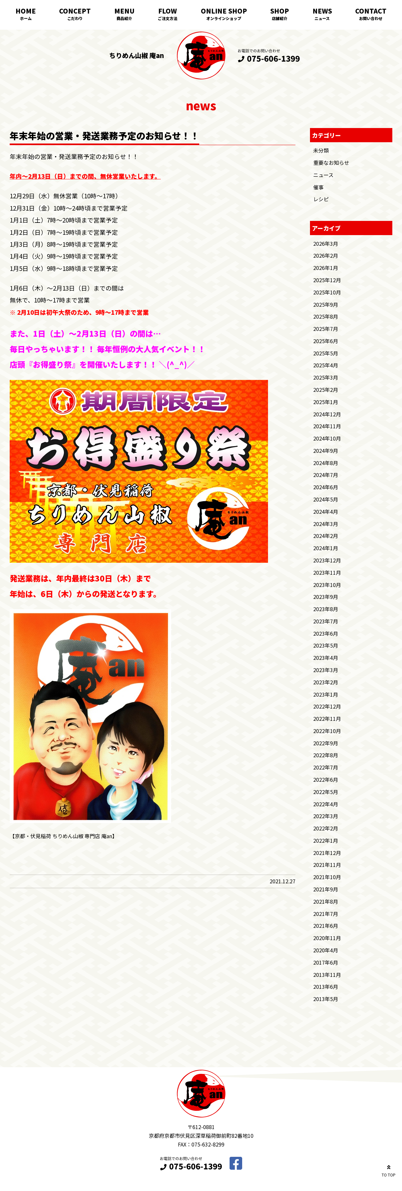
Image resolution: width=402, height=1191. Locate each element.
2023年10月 (327, 585)
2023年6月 (325, 633)
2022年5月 (325, 792)
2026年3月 (325, 243)
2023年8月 (325, 609)
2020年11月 (327, 938)
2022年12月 (327, 706)
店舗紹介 (279, 18)
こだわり (75, 18)
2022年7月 (325, 767)
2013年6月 (325, 986)
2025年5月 (325, 353)
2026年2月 (325, 255)
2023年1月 (325, 694)
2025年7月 (325, 328)
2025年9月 (325, 304)
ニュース (322, 18)
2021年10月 (327, 877)
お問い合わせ (370, 18)
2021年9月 (325, 889)
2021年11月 (327, 864)
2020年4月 (325, 950)
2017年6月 (325, 962)
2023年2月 (325, 682)
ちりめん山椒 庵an (136, 55)
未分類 (321, 150)
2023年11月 (327, 572)
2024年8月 (325, 463)
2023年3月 (325, 670)
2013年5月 (325, 999)
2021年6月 (325, 925)
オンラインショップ (223, 18)
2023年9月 (325, 596)
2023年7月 (325, 621)
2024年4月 (325, 511)
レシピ (321, 199)
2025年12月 (327, 280)
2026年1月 (325, 268)
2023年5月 (325, 645)
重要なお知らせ (331, 162)
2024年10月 (327, 438)
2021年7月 (325, 914)
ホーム (26, 18)
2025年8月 (325, 316)
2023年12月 (327, 560)
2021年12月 (327, 853)
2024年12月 (327, 414)
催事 (318, 187)
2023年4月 (325, 657)
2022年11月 (327, 718)
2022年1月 (325, 840)
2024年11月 (327, 426)
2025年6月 (325, 341)
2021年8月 (325, 901)
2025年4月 (325, 365)
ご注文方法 (167, 18)
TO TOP (389, 1170)
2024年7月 (325, 475)
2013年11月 (327, 974)
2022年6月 (325, 779)
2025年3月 (325, 377)
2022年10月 (327, 731)
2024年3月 (325, 524)
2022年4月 (325, 804)
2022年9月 (325, 743)
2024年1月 (325, 548)
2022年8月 (325, 755)
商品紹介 (124, 18)
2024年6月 (325, 487)
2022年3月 (325, 816)
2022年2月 (325, 828)
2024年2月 (325, 536)
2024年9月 (325, 450)
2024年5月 (325, 499)
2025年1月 (325, 402)
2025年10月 (327, 292)
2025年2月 (325, 389)
